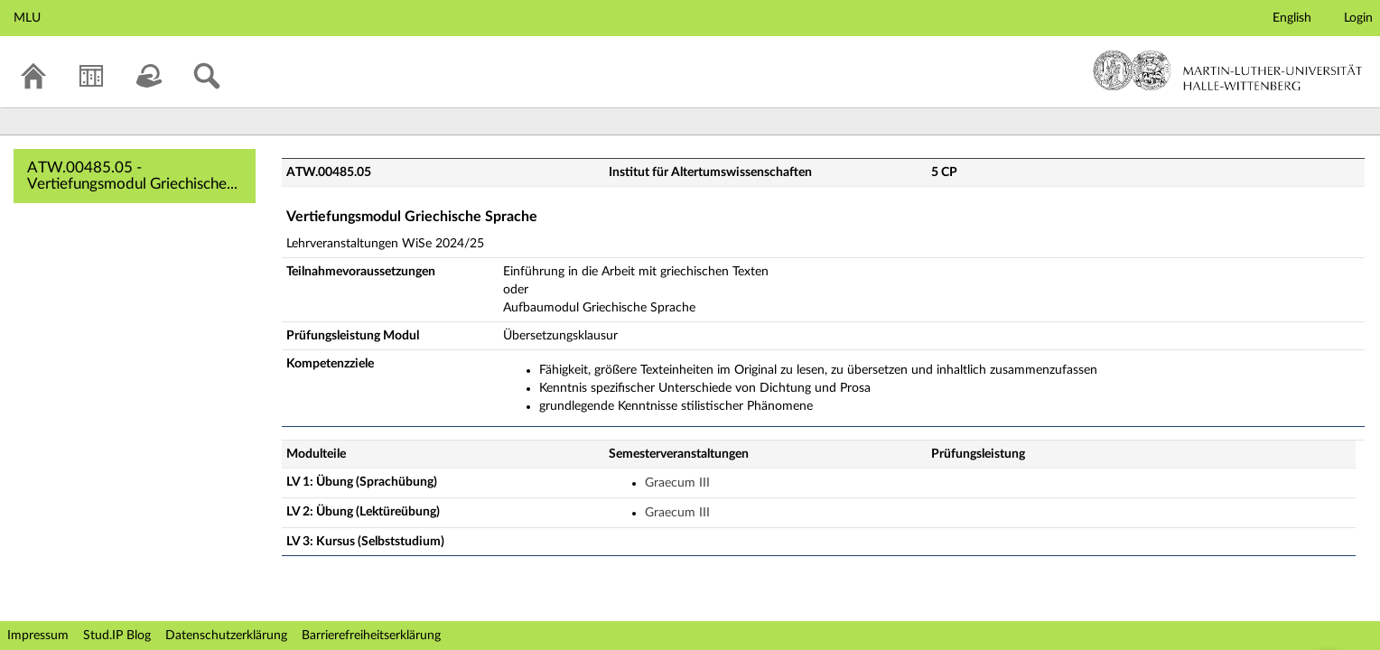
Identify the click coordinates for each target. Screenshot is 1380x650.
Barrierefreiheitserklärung (371, 635)
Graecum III (677, 483)
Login (1358, 18)
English (1292, 18)
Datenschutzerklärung (226, 635)
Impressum (38, 635)
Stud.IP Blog (117, 635)
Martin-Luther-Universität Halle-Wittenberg (1227, 70)
